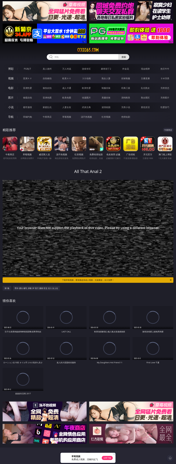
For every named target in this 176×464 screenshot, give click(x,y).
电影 (11, 88)
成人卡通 (66, 88)
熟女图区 (145, 97)
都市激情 (27, 107)
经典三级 (125, 88)
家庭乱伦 (47, 107)
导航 (11, 117)
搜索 (124, 56)
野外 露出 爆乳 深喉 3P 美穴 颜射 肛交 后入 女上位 (36, 288)
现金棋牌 (145, 68)
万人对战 (66, 68)
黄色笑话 (145, 107)
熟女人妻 (106, 78)
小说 (11, 107)
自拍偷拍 (47, 78)
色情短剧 (125, 116)
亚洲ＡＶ (27, 78)
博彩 (11, 69)
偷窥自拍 (27, 97)
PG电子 (27, 68)
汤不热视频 (86, 116)
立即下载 (107, 458)
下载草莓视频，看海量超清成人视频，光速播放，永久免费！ (117, 280)
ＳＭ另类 (164, 78)
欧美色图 (66, 97)
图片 (11, 97)
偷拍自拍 (47, 88)
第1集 (7, 288)
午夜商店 (47, 116)
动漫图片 (86, 97)
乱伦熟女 (145, 88)
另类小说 (125, 107)
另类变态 (164, 88)
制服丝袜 (106, 88)
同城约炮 (27, 116)
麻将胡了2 (106, 68)
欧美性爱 (86, 88)
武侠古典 (86, 107)
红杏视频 (106, 116)
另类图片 (164, 97)
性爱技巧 (164, 107)
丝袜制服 (125, 78)
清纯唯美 (125, 97)
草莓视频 (66, 116)
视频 (11, 78)
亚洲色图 (47, 97)
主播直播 (145, 78)
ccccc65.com (88, 50)
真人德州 (47, 68)
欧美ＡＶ (66, 78)
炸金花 (125, 68)
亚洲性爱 (27, 88)
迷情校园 (106, 107)
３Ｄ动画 (86, 78)
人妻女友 (66, 107)
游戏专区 (86, 68)
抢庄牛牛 (164, 68)
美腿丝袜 (106, 97)
